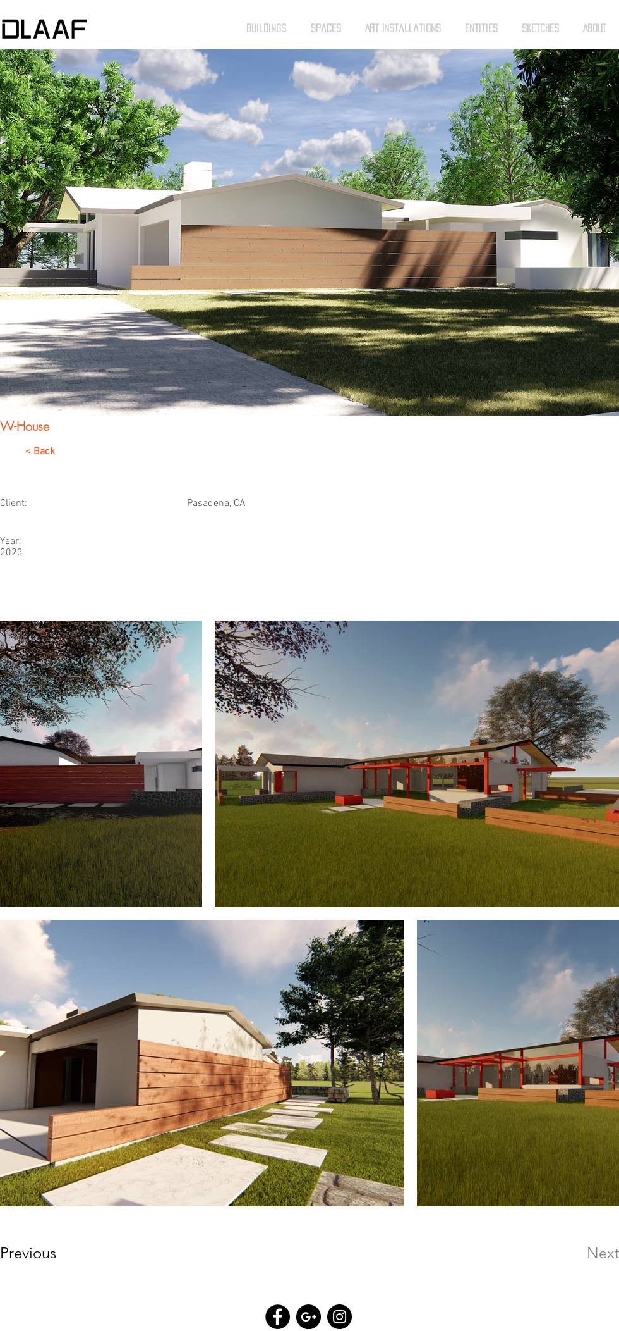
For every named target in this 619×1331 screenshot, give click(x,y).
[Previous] (45, 1253)
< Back (40, 451)
